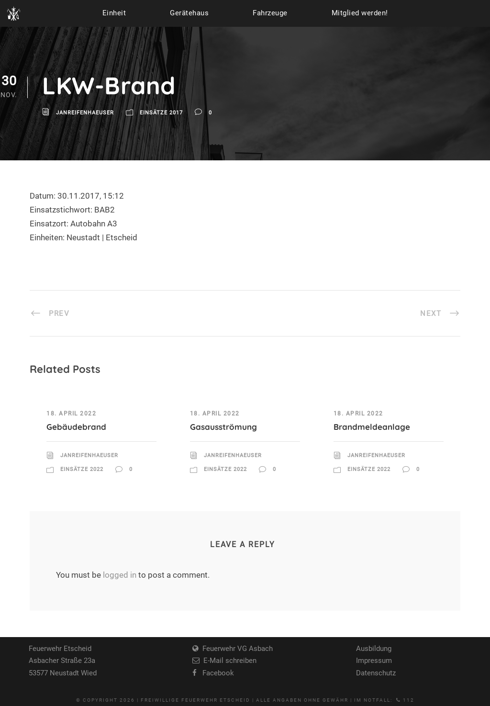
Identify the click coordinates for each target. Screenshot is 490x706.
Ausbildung (373, 648)
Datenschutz (376, 673)
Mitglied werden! (360, 13)
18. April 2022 (71, 413)
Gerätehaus (189, 13)
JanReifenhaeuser (85, 113)
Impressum (374, 660)
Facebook (215, 673)
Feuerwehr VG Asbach (236, 648)
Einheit (114, 13)
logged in (119, 575)
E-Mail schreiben (228, 660)
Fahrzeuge (270, 13)
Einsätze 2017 (161, 113)
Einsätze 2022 (81, 469)
